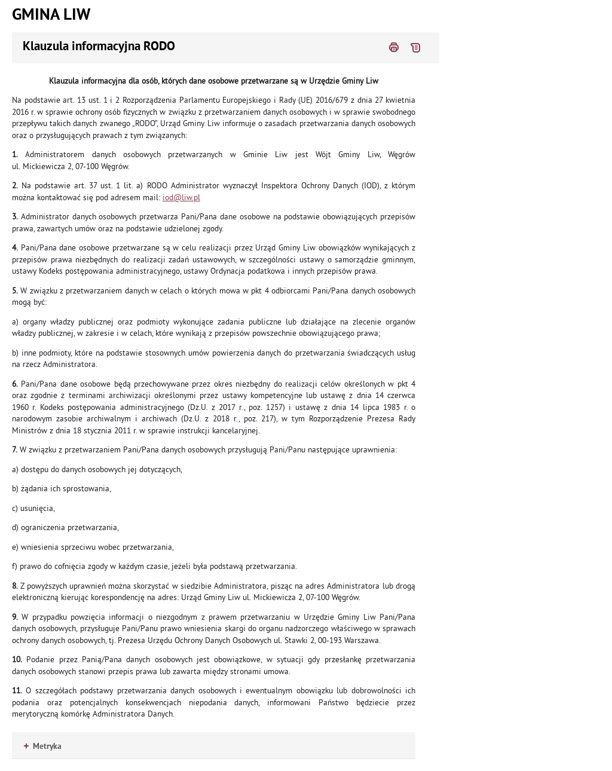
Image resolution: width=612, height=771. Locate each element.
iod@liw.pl (181, 197)
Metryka (43, 747)
